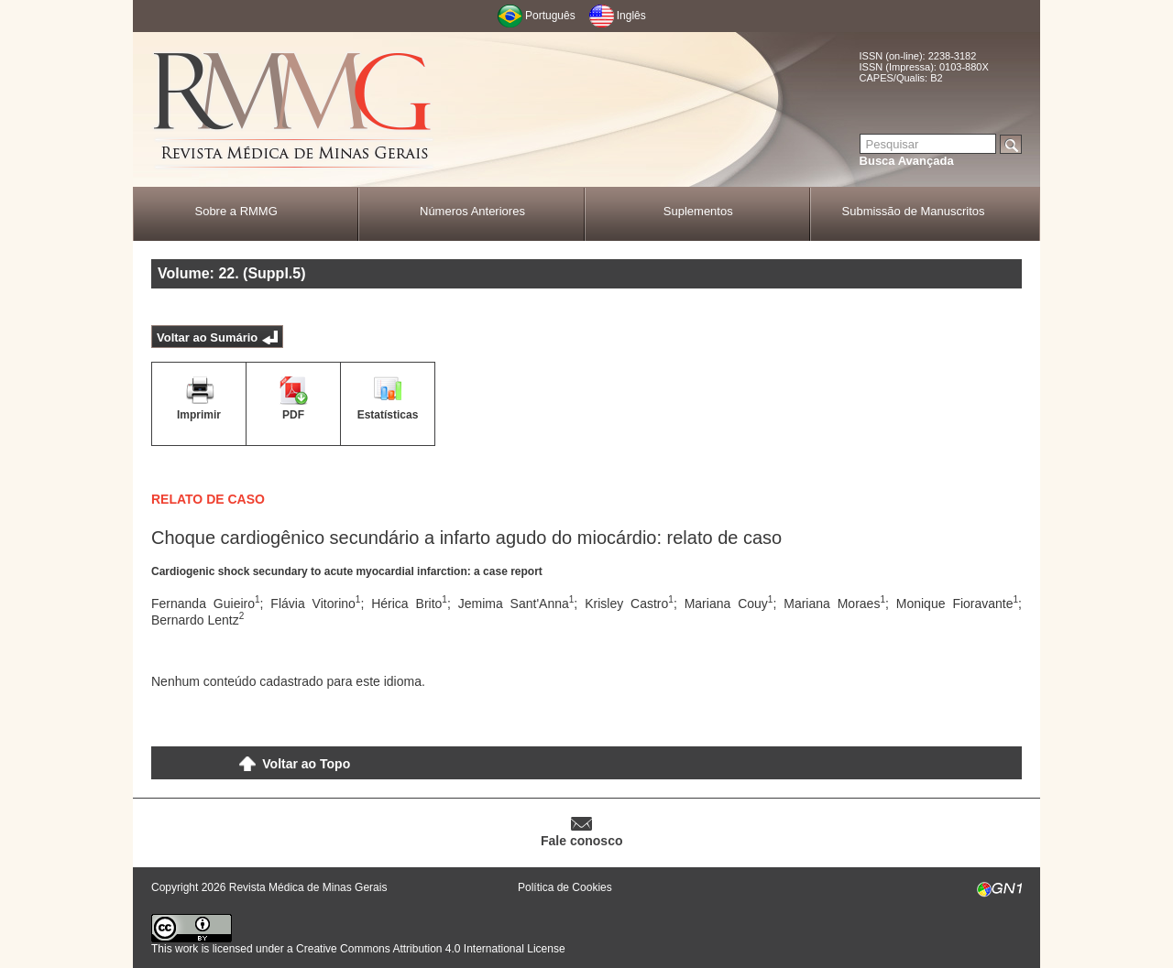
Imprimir (199, 414)
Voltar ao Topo (306, 763)
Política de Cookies (565, 887)
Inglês (631, 15)
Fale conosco (581, 840)
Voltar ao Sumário (207, 337)
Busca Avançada (907, 161)
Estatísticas (388, 414)
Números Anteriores (472, 211)
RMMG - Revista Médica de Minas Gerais (293, 110)
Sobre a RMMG (235, 211)
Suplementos (698, 211)
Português (550, 15)
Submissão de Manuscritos (913, 211)
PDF (293, 414)
